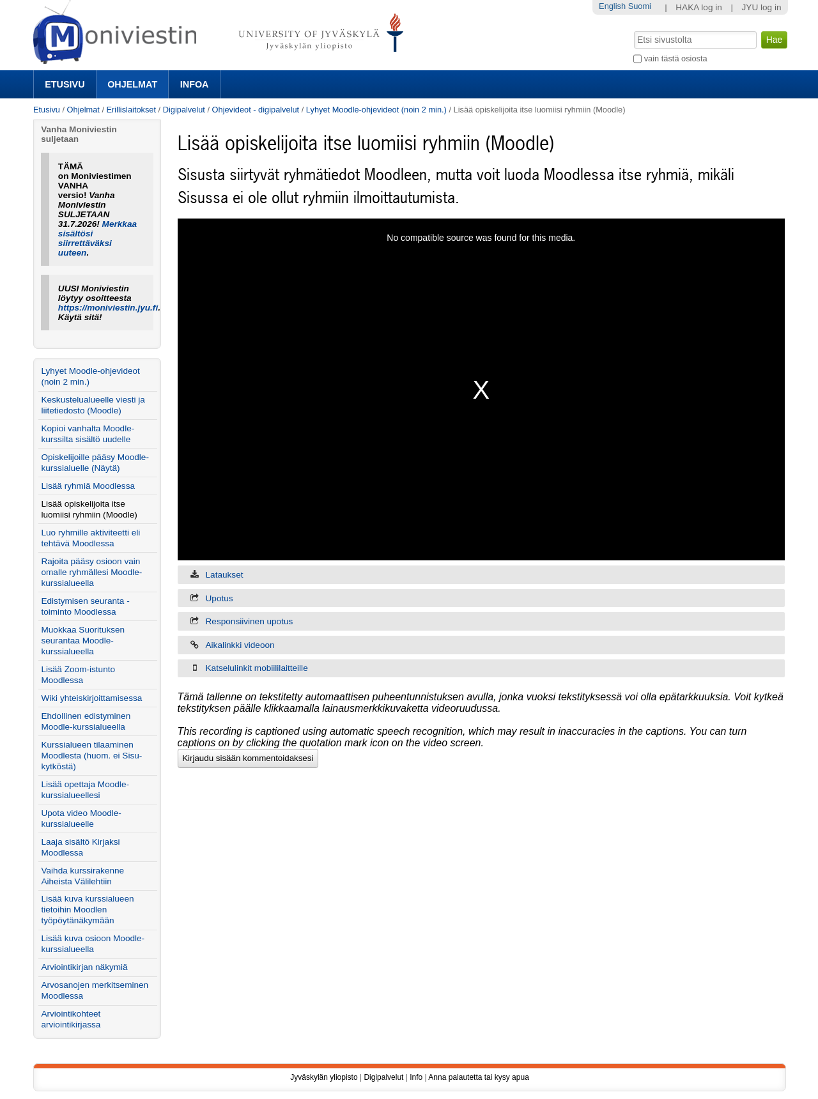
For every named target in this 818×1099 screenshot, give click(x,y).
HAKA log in (698, 7)
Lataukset (224, 575)
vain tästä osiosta (675, 58)
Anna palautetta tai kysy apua (478, 1077)
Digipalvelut (184, 109)
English (612, 6)
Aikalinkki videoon (240, 645)
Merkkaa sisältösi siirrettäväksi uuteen (97, 238)
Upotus (219, 598)
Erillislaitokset (132, 109)
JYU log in (762, 7)
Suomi (639, 6)
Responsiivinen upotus (249, 621)
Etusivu (64, 84)
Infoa (194, 84)
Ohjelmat (132, 84)
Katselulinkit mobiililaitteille (257, 668)
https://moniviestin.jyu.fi (108, 307)
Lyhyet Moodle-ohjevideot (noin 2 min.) (376, 109)
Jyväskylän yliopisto (323, 1077)
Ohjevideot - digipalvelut (256, 109)
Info (416, 1077)
